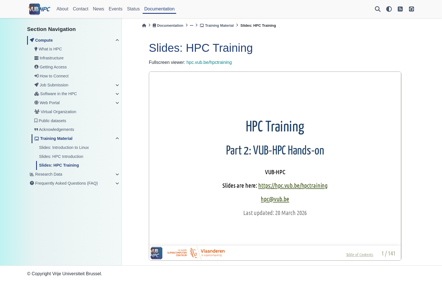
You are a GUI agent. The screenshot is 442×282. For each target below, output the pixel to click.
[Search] (377, 9)
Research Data (46, 174)
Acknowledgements (54, 129)
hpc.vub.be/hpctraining (209, 62)
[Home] (144, 25)
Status (133, 8)
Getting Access (50, 67)
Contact (80, 8)
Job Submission (51, 85)
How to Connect (51, 76)
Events (116, 8)
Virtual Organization (55, 111)
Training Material (53, 138)
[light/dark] (389, 9)
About (62, 8)
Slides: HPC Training (59, 165)
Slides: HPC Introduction (61, 156)
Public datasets (50, 120)
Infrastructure (48, 58)
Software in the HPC (55, 93)
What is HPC (48, 49)
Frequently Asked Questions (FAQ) (64, 183)
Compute (41, 40)
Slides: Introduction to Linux (64, 147)
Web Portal (46, 102)
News (98, 8)
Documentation (159, 8)
